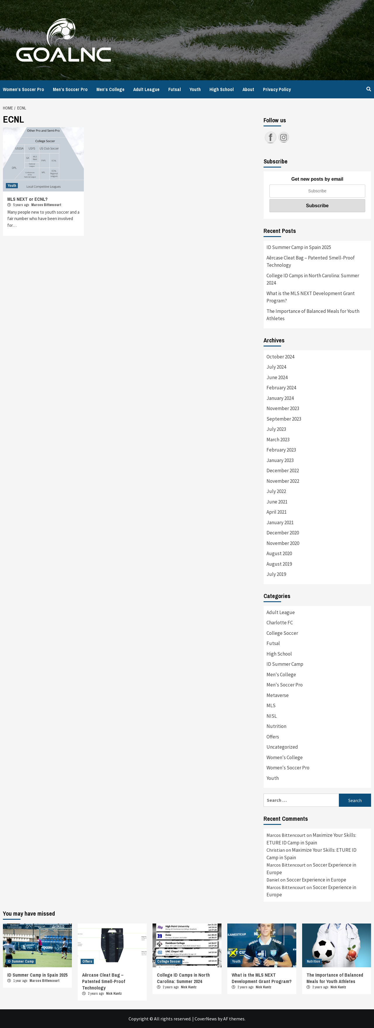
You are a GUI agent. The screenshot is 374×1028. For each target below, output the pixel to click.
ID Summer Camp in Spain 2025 (298, 247)
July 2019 (276, 574)
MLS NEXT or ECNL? (27, 199)
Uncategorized (282, 747)
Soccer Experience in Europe (316, 880)
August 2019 (279, 564)
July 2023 (276, 429)
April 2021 (276, 512)
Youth (195, 89)
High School (221, 89)
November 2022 (282, 481)
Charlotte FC (279, 622)
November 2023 (282, 408)
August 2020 (279, 553)
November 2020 (282, 543)
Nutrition (276, 726)
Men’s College (110, 89)
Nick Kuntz (114, 993)
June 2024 (277, 377)
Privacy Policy (277, 89)
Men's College (281, 674)
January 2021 (280, 522)
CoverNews (206, 1019)
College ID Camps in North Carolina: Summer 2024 (312, 279)
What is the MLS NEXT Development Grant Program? (310, 297)
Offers (272, 736)
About (248, 89)
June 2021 (277, 502)
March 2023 (278, 439)
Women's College (284, 757)
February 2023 (281, 450)
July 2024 (276, 367)
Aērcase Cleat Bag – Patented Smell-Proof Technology (310, 262)
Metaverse (277, 695)
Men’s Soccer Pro (70, 89)
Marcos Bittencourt (46, 205)
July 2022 (276, 491)
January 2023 (280, 460)
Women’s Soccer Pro (23, 89)
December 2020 (282, 532)
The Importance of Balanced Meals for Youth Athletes (312, 315)
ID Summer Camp (284, 664)
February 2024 (281, 387)
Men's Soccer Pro (284, 685)
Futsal (174, 89)
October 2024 (280, 356)
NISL (271, 716)
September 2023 (283, 419)
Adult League (146, 89)
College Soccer (282, 633)
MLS (271, 705)
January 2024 (280, 398)
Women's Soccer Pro (287, 767)
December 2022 (282, 470)
